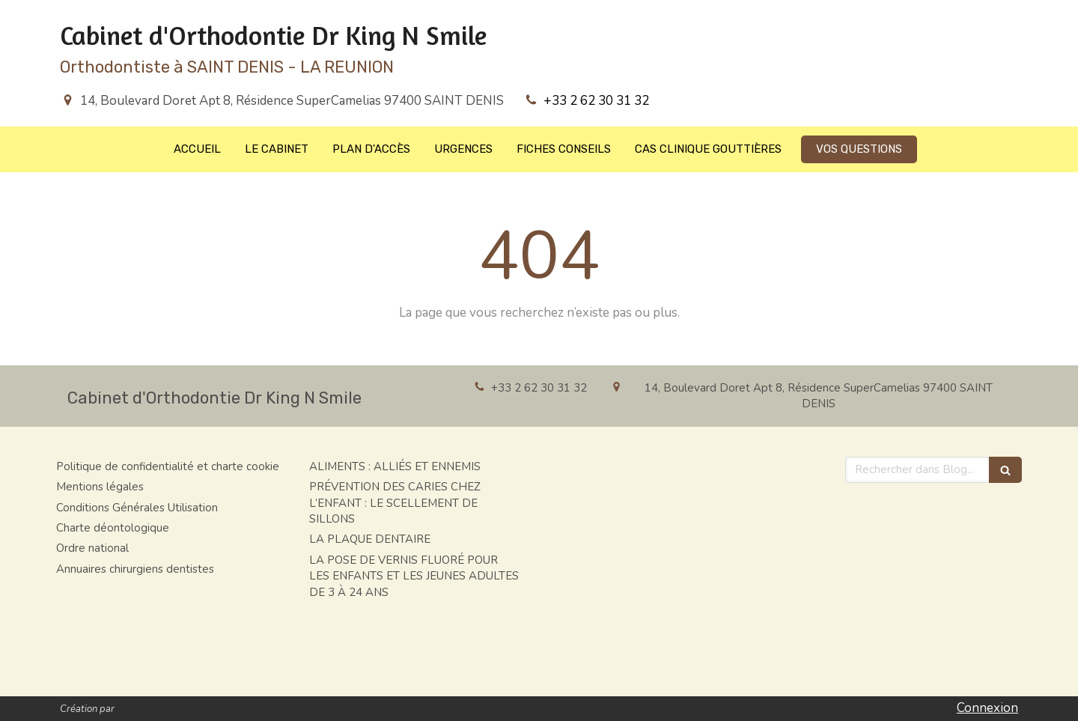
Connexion (987, 708)
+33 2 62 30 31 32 (596, 100)
